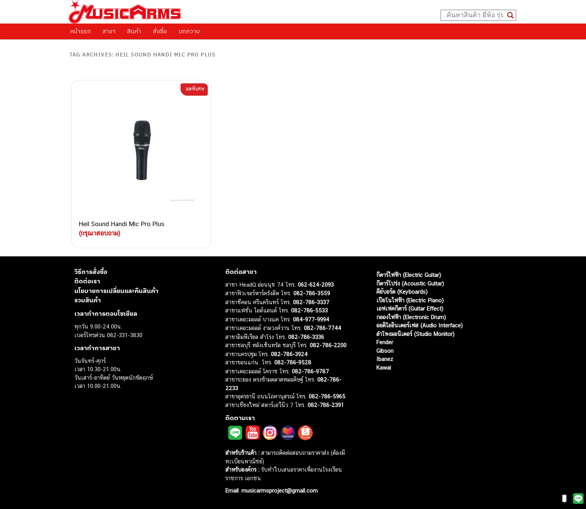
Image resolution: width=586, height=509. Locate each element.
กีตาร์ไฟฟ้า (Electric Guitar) (408, 275)
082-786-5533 (309, 310)
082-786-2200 (328, 345)
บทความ (189, 31)
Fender (384, 342)
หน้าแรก (80, 31)
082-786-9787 (310, 371)
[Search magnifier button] (510, 15)
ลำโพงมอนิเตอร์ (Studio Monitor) (415, 334)
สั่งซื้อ (160, 31)
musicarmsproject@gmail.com (279, 490)
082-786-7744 (322, 328)
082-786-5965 (327, 396)
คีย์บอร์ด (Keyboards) (402, 292)
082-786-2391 (326, 405)
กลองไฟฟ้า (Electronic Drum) (411, 317)
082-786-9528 (292, 362)
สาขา (108, 31)
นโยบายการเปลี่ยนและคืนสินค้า (116, 291)
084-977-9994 (311, 319)
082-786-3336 (306, 337)
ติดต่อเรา (87, 281)
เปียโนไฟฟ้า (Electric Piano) (410, 300)
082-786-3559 (311, 293)
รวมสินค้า (87, 300)
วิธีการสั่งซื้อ (90, 272)
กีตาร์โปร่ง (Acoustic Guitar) (410, 283)
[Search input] (475, 15)
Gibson (385, 351)
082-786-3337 (311, 302)
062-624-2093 (316, 284)
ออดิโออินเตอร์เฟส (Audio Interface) (419, 325)
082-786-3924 (289, 354)
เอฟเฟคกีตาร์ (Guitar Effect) (409, 308)
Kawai (383, 367)
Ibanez (384, 359)
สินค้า (134, 31)
